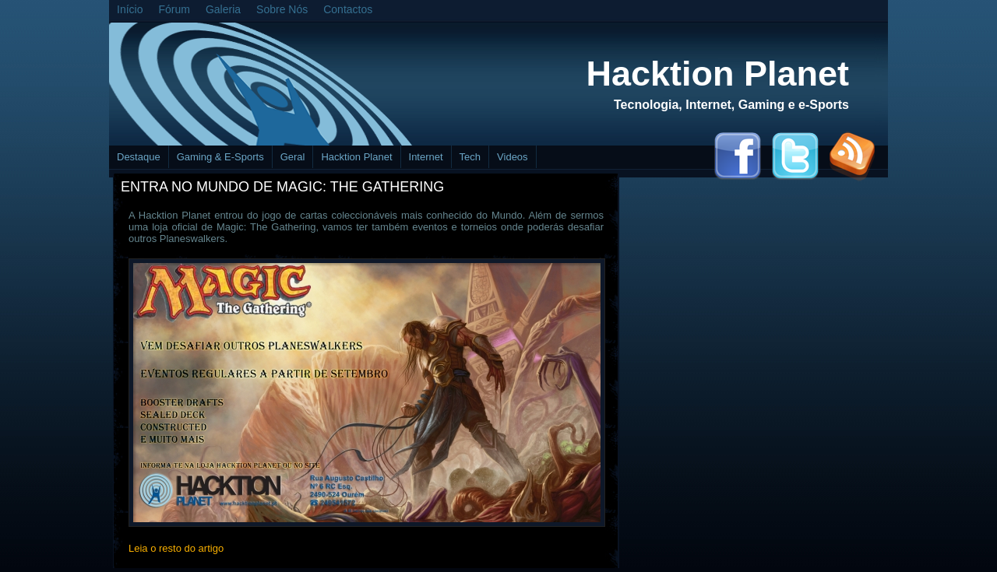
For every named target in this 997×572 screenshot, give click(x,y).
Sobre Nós (282, 9)
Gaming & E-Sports (220, 157)
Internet (426, 157)
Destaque (138, 157)
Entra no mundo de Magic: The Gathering (282, 187)
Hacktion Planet (717, 73)
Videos (512, 157)
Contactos (347, 9)
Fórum (173, 9)
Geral (292, 157)
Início (130, 9)
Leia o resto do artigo (176, 548)
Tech (470, 157)
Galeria (223, 9)
